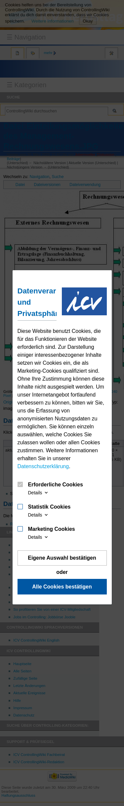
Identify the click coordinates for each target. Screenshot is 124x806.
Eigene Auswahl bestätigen (62, 558)
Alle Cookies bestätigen (62, 586)
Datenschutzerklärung (43, 466)
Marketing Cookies (51, 529)
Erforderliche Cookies (55, 484)
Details (38, 492)
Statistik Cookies (49, 507)
